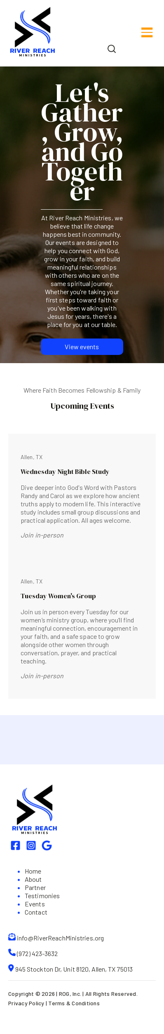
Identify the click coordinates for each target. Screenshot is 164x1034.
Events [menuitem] (35, 904)
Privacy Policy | (28, 1003)
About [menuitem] (33, 879)
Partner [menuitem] (35, 887)
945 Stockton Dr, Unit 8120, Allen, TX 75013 (74, 969)
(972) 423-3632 (37, 953)
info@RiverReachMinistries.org (60, 938)
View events (82, 346)
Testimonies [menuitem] (42, 895)
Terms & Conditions (74, 1003)
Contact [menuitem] (36, 912)
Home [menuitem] (33, 871)
